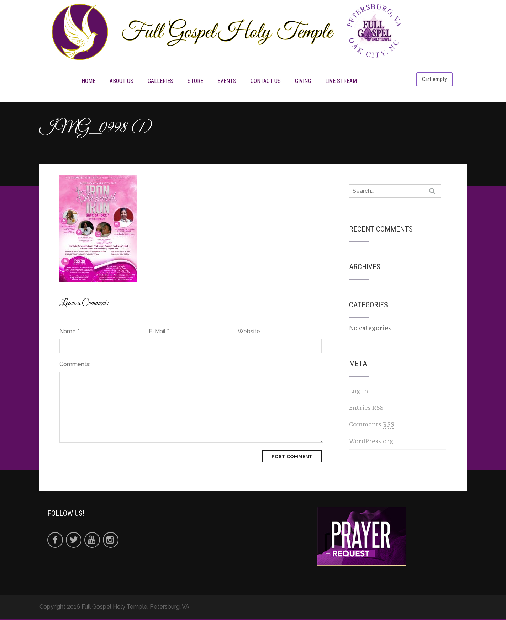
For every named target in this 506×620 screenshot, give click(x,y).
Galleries (160, 81)
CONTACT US (266, 81)
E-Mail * (159, 332)
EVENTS (226, 81)
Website (249, 332)
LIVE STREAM (341, 81)
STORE (195, 81)
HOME (88, 81)
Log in (358, 392)
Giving (303, 81)
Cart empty (434, 79)
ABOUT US (121, 81)
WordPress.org (371, 442)
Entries (366, 409)
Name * (69, 332)
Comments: (74, 365)
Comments (371, 426)
